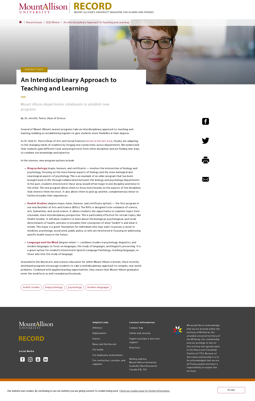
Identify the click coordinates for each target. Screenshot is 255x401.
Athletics (97, 328)
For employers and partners (108, 355)
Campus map (136, 328)
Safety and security (139, 333)
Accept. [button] (231, 390)
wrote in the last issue (99, 141)
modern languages (98, 287)
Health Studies (37, 203)
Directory (134, 348)
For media (98, 350)
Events (96, 339)
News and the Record (104, 344)
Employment (99, 333)
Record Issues (34, 22)
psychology (75, 287)
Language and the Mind (42, 242)
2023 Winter (53, 22)
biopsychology (54, 287)
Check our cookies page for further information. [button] (144, 391)
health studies (31, 287)
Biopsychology (37, 168)
